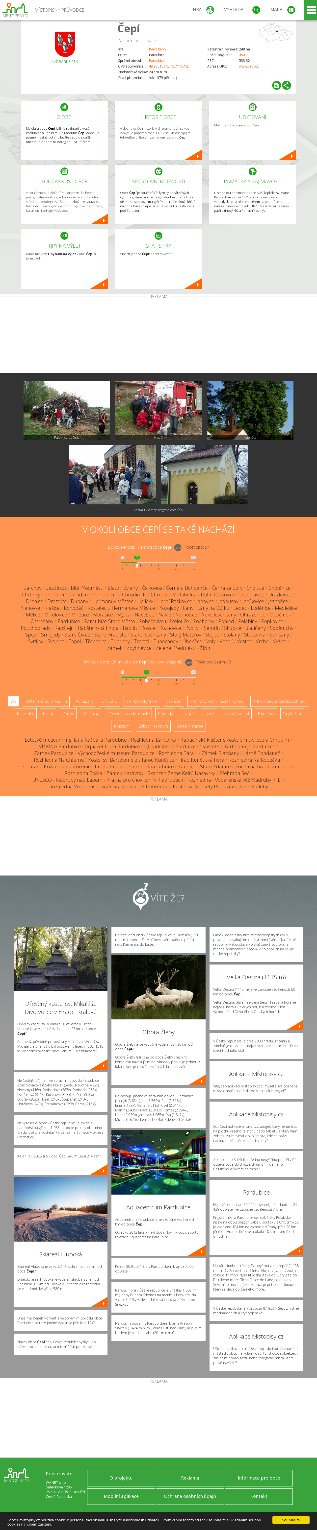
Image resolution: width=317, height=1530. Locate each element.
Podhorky (203, 621)
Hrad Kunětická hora (201, 759)
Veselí (226, 641)
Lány (188, 608)
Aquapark (84, 701)
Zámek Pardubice (54, 753)
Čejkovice (152, 588)
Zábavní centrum (153, 726)
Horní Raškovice (174, 601)
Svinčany (279, 634)
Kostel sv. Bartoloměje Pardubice (238, 746)
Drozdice (57, 601)
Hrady (48, 713)
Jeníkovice (253, 601)
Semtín (212, 628)
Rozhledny (25, 713)
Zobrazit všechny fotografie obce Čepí (158, 510)
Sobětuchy (281, 628)
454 (242, 54)
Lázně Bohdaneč (261, 753)
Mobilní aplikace (121, 1496)
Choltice (255, 588)
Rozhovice (170, 628)
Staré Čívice (77, 634)
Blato (113, 588)
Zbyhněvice (139, 648)
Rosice (148, 628)
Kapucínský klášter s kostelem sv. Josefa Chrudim (235, 739)
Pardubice (157, 60)
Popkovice (272, 621)
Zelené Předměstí (176, 648)
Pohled (226, 621)
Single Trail (292, 713)
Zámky (68, 713)
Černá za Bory (227, 588)
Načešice (144, 614)
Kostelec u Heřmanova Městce (121, 608)
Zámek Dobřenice (149, 786)
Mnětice (80, 614)
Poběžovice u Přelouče (164, 621)
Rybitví (192, 628)
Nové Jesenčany (218, 614)
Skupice (232, 628)
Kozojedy (169, 608)
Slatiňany (255, 628)
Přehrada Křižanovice (45, 766)
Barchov (32, 588)
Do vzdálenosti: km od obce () (133, 662)
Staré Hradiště (110, 634)
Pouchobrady (35, 628)
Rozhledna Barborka (153, 739)
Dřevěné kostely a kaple (128, 713)
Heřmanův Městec (112, 601)
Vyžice (279, 641)
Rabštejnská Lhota (98, 628)
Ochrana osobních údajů (190, 1496)
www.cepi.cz (249, 66)
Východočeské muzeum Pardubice (116, 753)
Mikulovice (55, 614)
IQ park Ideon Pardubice (171, 746)
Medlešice (286, 608)
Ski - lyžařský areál (142, 701)
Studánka (254, 634)
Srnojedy (50, 634)
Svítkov (35, 641)
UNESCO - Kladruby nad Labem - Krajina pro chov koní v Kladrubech (107, 780)
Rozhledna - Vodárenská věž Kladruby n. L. (234, 780)
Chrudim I (79, 594)
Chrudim (54, 594)
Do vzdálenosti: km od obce (139, 547)
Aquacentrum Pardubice (112, 746)
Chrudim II (106, 594)
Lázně (209, 713)
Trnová (141, 641)
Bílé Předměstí (87, 588)
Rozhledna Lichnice (153, 766)
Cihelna (188, 594)
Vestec (244, 641)
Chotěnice (279, 588)
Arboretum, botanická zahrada (280, 701)
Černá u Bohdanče (187, 588)
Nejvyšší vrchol (236, 713)
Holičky (145, 601)
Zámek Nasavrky (124, 773)
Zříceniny (91, 713)
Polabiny (247, 621)
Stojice (212, 634)
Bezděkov (56, 588)
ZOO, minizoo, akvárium (46, 701)
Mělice (33, 614)
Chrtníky (31, 594)
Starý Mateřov (185, 634)
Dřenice (34, 601)
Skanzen (173, 701)
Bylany (130, 588)
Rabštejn (64, 628)
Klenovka (30, 608)
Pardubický (157, 49)
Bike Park (266, 713)
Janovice (205, 601)
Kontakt (258, 1496)
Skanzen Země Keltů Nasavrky (181, 773)
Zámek (114, 648)
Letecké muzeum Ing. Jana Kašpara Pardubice (76, 739)
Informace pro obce (259, 1478)
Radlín (130, 628)
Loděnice (261, 608)
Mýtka (124, 614)
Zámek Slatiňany (220, 753)
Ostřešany (42, 621)
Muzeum (122, 726)
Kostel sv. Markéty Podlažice (204, 786)
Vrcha (262, 641)
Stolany (232, 634)
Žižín (205, 648)
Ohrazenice (252, 614)
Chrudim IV (163, 594)
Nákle (164, 614)
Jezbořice (278, 601)
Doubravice (251, 594)
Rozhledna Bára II (178, 753)
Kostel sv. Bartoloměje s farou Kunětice (131, 759)
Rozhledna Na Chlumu (59, 759)
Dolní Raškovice (218, 594)
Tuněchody (166, 641)
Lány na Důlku (213, 608)
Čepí (128, 28)
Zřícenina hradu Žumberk (264, 766)
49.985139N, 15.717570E (169, 66)
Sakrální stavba (190, 726)
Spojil (31, 634)
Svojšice (56, 641)
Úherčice (192, 641)
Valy (210, 641)
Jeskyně (188, 713)
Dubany (79, 601)
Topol (75, 641)
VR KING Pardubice (60, 746)
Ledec (240, 608)
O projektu (121, 1478)
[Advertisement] (158, 336)
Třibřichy (120, 641)
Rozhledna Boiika (83, 773)
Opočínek (280, 614)
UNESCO (109, 701)
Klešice (52, 608)
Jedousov (228, 601)
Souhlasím (291, 1520)
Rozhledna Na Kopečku (254, 759)
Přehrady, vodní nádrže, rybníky (217, 701)
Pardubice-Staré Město (109, 621)
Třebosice (95, 641)
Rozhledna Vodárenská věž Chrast (87, 786)
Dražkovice (280, 594)
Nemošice (186, 614)
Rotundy (165, 713)
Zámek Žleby (253, 786)
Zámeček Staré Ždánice (204, 766)
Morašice (103, 614)
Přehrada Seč (234, 773)
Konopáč (73, 608)
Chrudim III (134, 594)
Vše (13, 701)
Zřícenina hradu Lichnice (100, 766)
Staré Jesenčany (148, 634)
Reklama (190, 1478)
